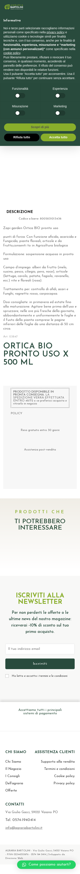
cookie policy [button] (11, 53)
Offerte (11, 790)
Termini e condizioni (59, 769)
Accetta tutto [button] (58, 137)
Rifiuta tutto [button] (21, 137)
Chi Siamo (13, 762)
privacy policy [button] (55, 32)
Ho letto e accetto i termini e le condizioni (39, 676)
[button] (46, 864)
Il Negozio (13, 769)
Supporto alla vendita (58, 762)
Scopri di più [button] (40, 127)
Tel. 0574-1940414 (20, 820)
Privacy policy (64, 783)
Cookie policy (64, 776)
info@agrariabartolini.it (23, 828)
